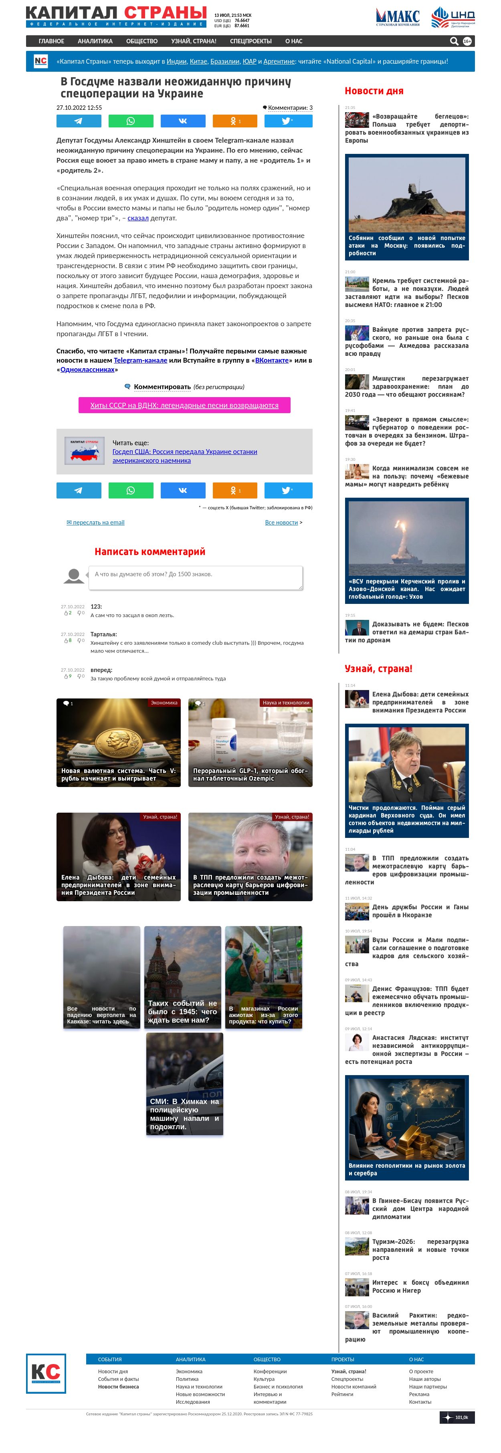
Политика (187, 1379)
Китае (198, 61)
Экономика (164, 702)
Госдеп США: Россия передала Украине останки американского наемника (185, 456)
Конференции (270, 1371)
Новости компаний (353, 1386)
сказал (138, 217)
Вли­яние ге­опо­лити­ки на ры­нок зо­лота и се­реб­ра (407, 1169)
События (110, 1359)
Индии (177, 61)
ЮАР (250, 61)
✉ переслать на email (96, 522)
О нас (293, 41)
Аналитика (95, 41)
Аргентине (279, 61)
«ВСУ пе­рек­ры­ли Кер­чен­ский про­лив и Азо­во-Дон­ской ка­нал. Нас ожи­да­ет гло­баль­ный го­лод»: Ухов (407, 588)
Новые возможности (200, 1394)
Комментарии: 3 (290, 107)
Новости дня (374, 91)
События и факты (118, 1379)
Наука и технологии (286, 702)
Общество (142, 41)
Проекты (342, 1359)
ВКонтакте (272, 360)
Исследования (193, 1402)
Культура (264, 1379)
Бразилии (224, 61)
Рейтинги (342, 1394)
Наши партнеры (428, 1386)
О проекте (421, 1371)
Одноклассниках (88, 369)
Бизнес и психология (278, 1386)
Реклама (419, 1394)
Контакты (420, 1402)
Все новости (281, 522)
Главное (51, 41)
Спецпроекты (251, 41)
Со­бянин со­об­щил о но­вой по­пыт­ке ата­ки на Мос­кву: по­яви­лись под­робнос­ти (407, 245)
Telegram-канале (140, 360)
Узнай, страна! (193, 41)
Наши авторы (425, 1379)
